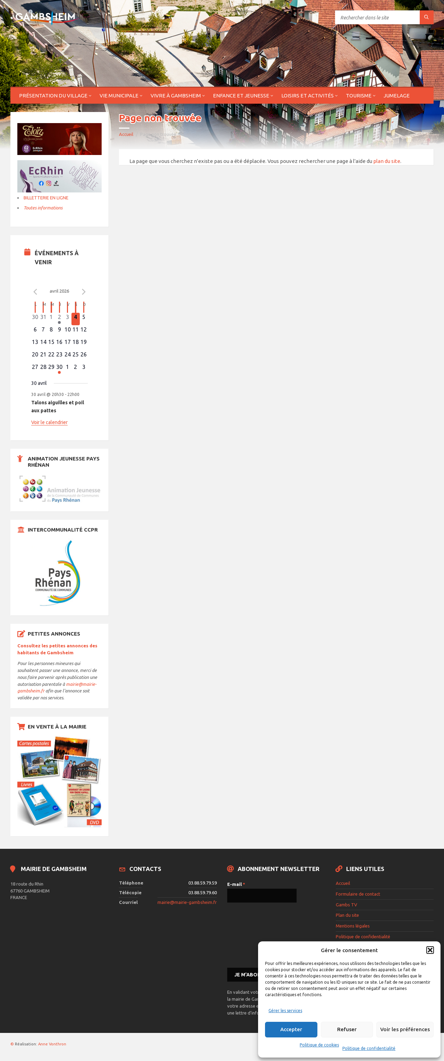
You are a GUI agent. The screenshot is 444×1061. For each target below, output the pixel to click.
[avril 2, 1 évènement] (59, 319)
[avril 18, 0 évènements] (75, 344)
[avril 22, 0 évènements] (51, 356)
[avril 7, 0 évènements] (43, 331)
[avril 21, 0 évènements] (43, 356)
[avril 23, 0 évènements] (59, 356)
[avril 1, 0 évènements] (51, 319)
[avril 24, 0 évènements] (67, 356)
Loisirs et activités (307, 95)
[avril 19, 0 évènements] (84, 344)
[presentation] (255, 934)
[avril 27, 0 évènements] (35, 369)
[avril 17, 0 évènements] (67, 344)
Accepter (291, 1029)
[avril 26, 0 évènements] (84, 356)
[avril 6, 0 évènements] (35, 331)
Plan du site (347, 915)
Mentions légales (353, 925)
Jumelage (397, 95)
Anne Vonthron (52, 1044)
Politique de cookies (319, 1045)
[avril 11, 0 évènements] (75, 331)
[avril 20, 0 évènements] (35, 356)
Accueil (126, 134)
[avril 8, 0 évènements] (51, 331)
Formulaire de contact (358, 893)
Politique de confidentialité (368, 1048)
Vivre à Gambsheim (176, 95)
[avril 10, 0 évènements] (67, 331)
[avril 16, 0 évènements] (59, 344)
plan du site (386, 161)
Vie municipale (119, 95)
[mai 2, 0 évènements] (75, 369)
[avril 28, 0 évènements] (43, 369)
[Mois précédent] (35, 292)
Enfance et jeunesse (241, 95)
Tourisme (359, 95)
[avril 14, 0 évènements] (43, 344)
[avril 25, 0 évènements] (75, 356)
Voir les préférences (405, 1029)
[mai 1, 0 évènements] (67, 369)
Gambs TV (346, 904)
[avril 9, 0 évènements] (59, 331)
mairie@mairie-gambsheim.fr (187, 902)
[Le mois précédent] (83, 292)
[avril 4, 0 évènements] (75, 319)
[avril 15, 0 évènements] (51, 344)
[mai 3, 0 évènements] (84, 369)
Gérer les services (285, 1010)
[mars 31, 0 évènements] (43, 319)
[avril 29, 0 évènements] (51, 369)
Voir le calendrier (49, 422)
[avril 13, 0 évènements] (35, 344)
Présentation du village (53, 95)
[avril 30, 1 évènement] (59, 369)
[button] (430, 950)
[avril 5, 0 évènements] (84, 319)
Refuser (347, 1029)
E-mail (236, 884)
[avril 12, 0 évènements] (84, 331)
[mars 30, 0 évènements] (35, 319)
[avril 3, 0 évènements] (67, 319)
